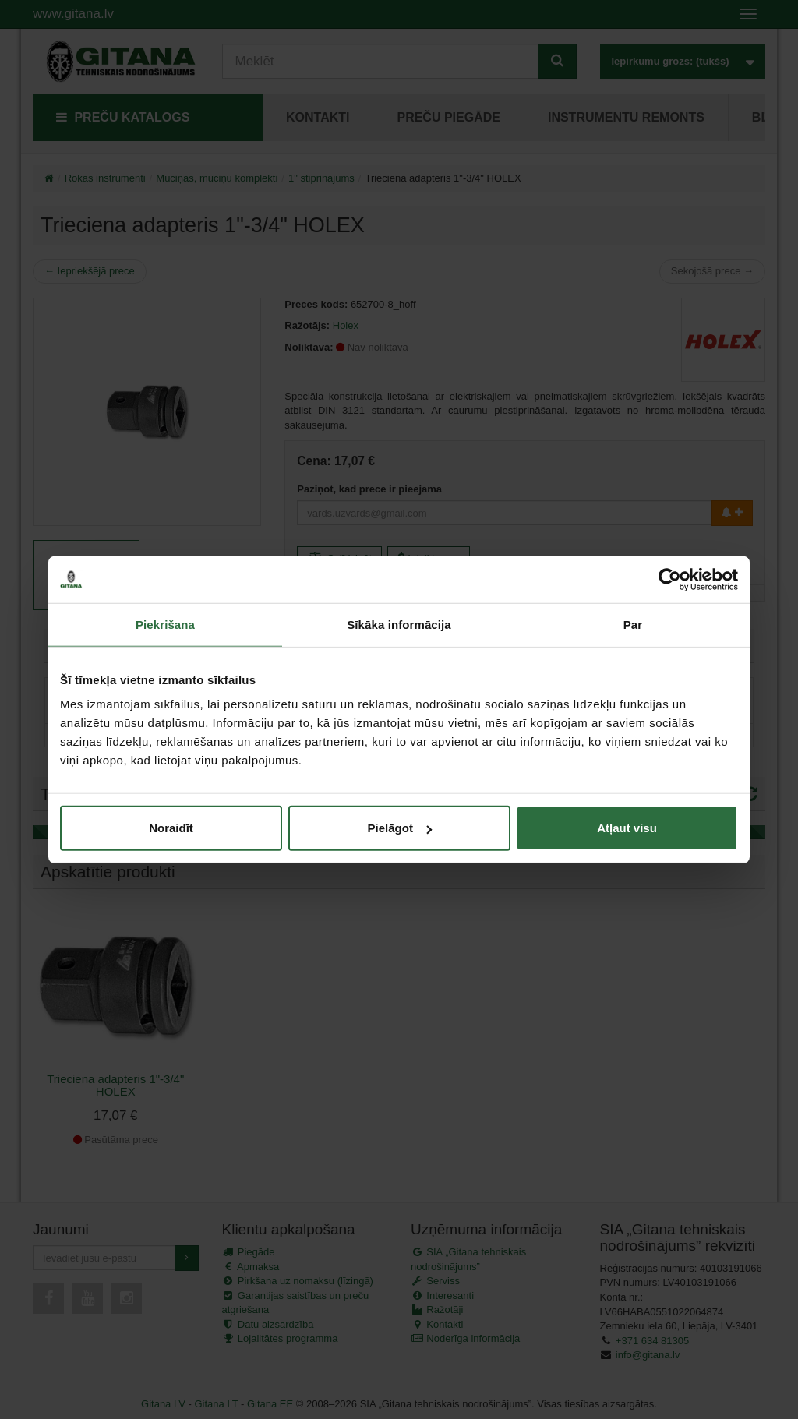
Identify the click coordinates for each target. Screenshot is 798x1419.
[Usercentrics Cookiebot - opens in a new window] (670, 579)
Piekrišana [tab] (165, 623)
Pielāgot (400, 828)
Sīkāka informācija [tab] (399, 623)
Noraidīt (171, 828)
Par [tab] (633, 623)
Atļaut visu (627, 828)
